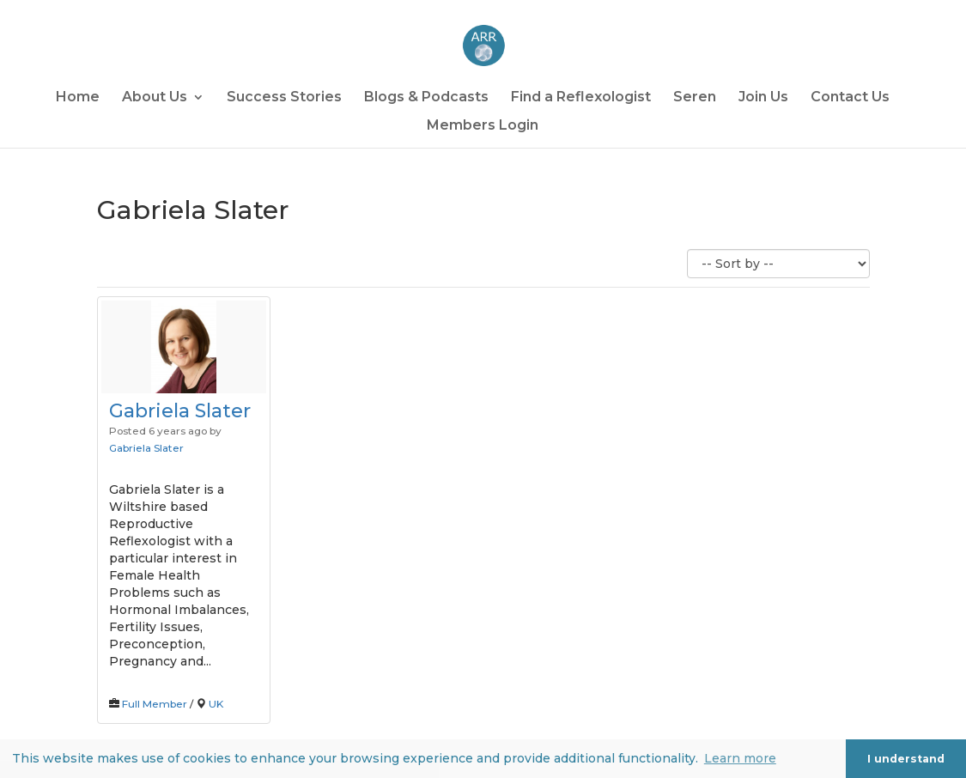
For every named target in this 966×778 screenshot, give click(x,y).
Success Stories (284, 98)
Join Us (763, 98)
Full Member (154, 703)
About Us (154, 98)
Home (78, 98)
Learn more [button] (740, 758)
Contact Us (850, 98)
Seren (694, 98)
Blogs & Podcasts (426, 98)
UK (216, 703)
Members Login (482, 126)
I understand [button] (906, 758)
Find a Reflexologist (581, 98)
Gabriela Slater (180, 410)
